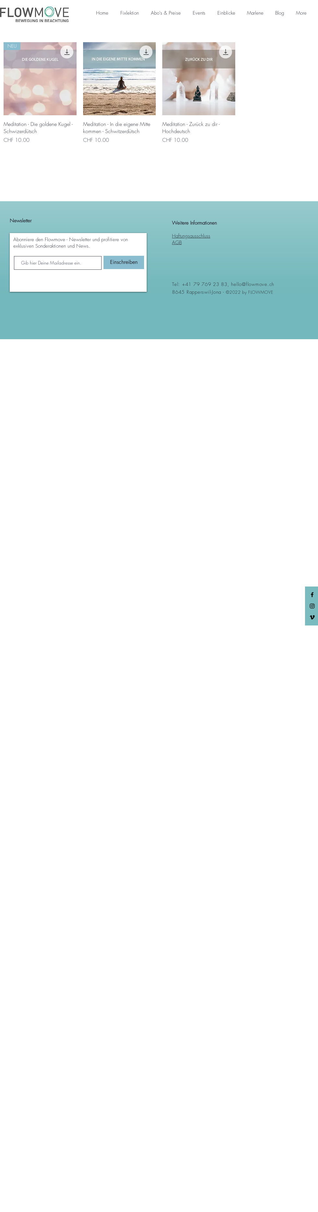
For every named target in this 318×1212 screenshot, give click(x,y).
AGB (177, 242)
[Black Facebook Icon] (312, 594)
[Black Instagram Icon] (312, 606)
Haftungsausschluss (191, 236)
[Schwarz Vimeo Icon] (312, 617)
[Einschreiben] (124, 262)
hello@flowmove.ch (252, 284)
